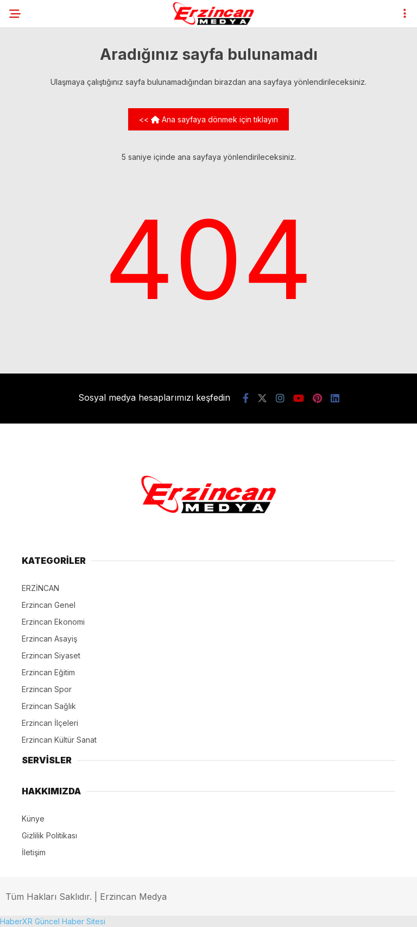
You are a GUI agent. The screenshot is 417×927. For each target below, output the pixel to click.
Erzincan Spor (47, 689)
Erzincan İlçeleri (50, 722)
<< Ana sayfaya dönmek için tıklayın (208, 119)
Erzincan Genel (48, 604)
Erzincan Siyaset (51, 655)
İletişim (34, 852)
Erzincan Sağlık (49, 706)
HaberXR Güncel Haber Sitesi (52, 921)
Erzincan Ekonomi (53, 621)
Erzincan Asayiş (49, 638)
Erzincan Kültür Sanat (59, 739)
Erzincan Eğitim (48, 672)
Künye (33, 818)
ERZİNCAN (40, 588)
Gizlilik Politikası (49, 835)
